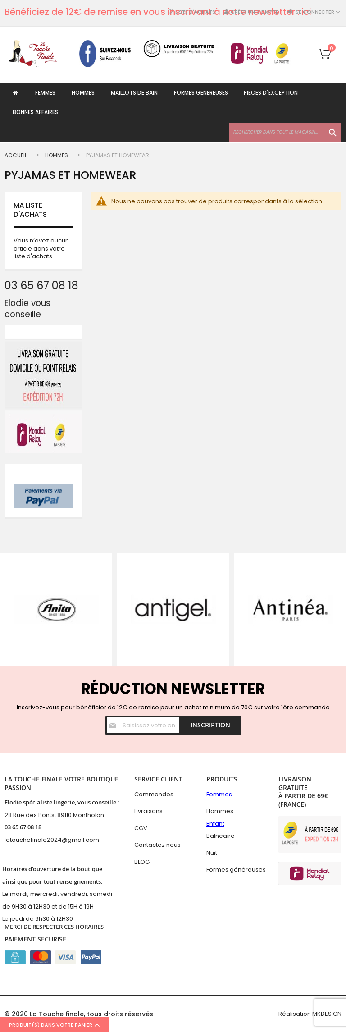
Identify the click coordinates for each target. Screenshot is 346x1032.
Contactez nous (157, 844)
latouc (14, 840)
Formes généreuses (236, 870)
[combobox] (285, 134)
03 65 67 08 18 (23, 827)
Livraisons (148, 811)
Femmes (219, 794)
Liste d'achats (195, 12)
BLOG (142, 862)
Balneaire (220, 835)
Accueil (16, 155)
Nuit (211, 853)
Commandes (153, 794)
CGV (140, 828)
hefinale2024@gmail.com (61, 840)
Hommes (57, 155)
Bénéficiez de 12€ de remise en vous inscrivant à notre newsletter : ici (158, 11)
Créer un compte (254, 12)
